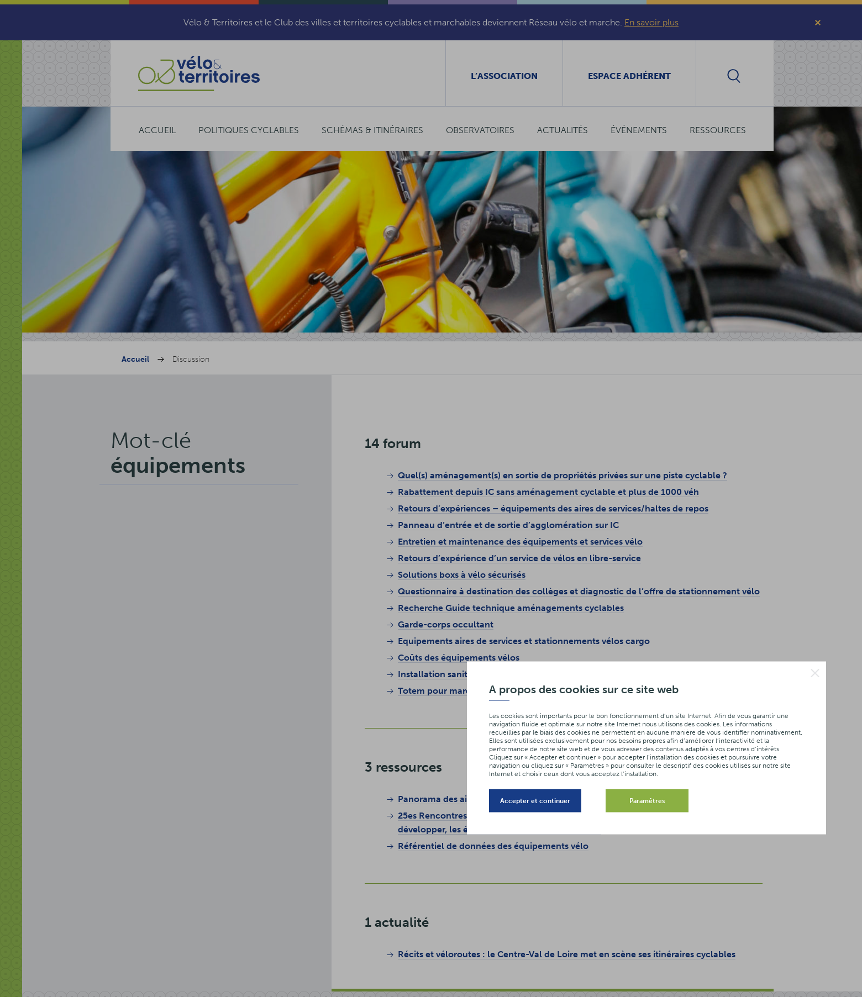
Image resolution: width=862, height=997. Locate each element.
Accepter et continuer (535, 800)
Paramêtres (647, 800)
